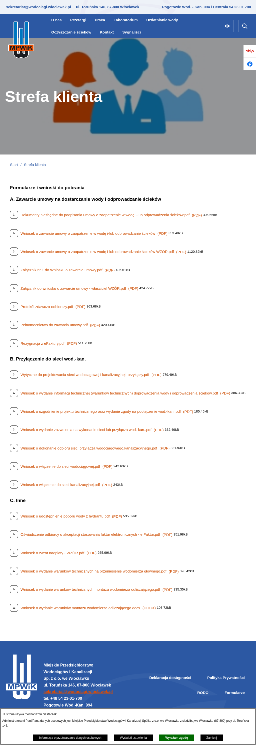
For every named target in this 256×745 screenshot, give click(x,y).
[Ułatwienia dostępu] (227, 26)
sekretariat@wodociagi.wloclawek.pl (38, 7)
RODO (202, 692)
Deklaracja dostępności (170, 678)
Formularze (234, 692)
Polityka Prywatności (226, 678)
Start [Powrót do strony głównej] (14, 164)
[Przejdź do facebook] (250, 64)
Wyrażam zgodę (176, 738)
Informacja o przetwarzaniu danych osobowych (70, 738)
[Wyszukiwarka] (244, 26)
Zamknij (211, 738)
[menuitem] (56, 20)
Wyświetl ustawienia (133, 738)
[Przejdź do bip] (250, 51)
